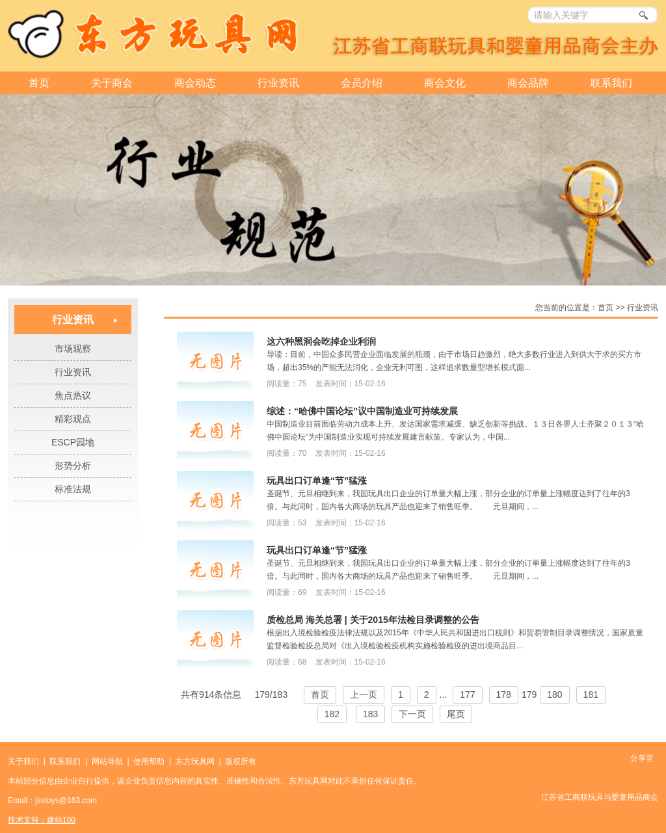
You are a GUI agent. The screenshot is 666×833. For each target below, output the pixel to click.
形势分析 (73, 465)
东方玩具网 (195, 761)
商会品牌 (528, 82)
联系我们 (611, 82)
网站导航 (107, 761)
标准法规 (73, 489)
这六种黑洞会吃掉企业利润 (321, 341)
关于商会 (112, 82)
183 (370, 714)
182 (332, 714)
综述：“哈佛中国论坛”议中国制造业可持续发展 (362, 411)
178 (503, 694)
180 (554, 694)
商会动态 (195, 82)
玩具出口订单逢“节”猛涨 (317, 480)
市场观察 (73, 348)
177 (467, 694)
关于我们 (23, 761)
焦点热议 (73, 395)
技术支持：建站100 (41, 820)
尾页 (456, 714)
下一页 (412, 714)
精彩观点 (73, 419)
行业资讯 (278, 82)
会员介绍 (361, 82)
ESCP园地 (72, 442)
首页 (39, 82)
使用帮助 (149, 761)
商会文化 (445, 82)
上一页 (363, 694)
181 (590, 694)
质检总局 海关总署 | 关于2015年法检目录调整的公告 (373, 620)
